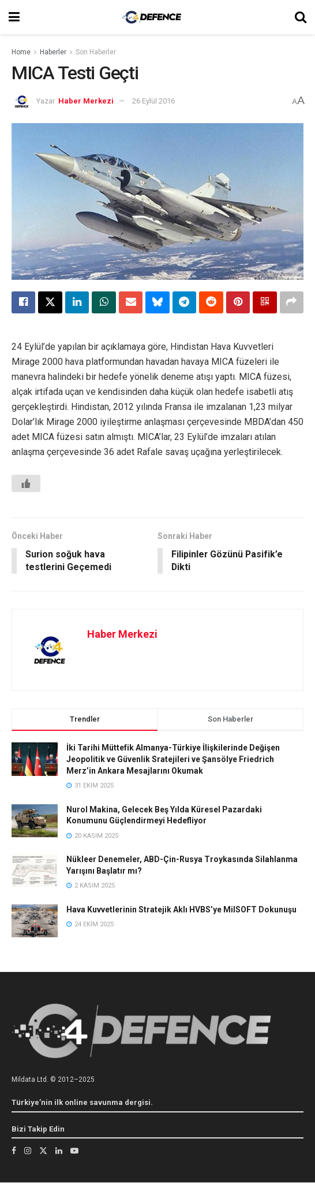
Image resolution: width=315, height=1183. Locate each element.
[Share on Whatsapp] (103, 302)
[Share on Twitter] (50, 302)
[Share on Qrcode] (264, 302)
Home (21, 52)
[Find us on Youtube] (74, 1151)
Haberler (53, 52)
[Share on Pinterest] (238, 302)
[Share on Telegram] (184, 302)
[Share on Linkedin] (77, 302)
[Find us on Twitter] (43, 1151)
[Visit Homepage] (151, 17)
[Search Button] (300, 17)
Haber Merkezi (86, 101)
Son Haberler (96, 52)
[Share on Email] (130, 302)
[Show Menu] (14, 17)
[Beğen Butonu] (26, 483)
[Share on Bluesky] (157, 302)
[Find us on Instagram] (27, 1151)
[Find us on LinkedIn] (58, 1151)
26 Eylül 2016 (153, 101)
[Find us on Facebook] (14, 1151)
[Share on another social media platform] (291, 302)
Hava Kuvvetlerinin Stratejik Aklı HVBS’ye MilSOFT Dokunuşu (181, 910)
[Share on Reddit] (211, 302)
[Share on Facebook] (23, 302)
